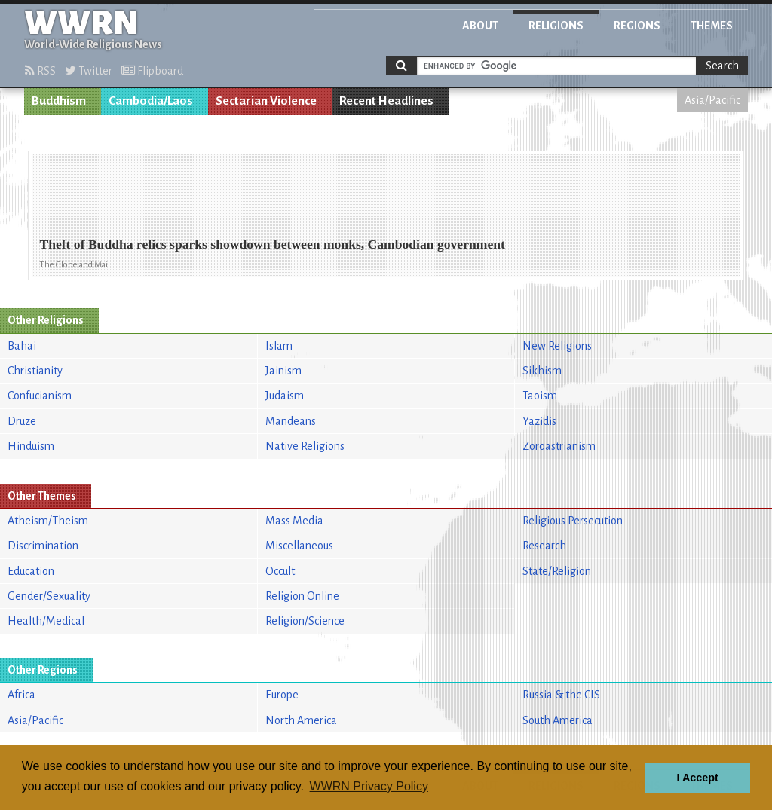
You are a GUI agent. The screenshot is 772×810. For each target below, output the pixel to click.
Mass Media (294, 521)
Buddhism (59, 101)
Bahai (22, 346)
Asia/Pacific (712, 100)
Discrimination (43, 545)
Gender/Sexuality (49, 596)
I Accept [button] (697, 778)
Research (544, 545)
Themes (712, 26)
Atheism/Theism (48, 521)
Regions (637, 26)
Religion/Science (305, 621)
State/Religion (556, 571)
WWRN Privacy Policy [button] (369, 786)
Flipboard (152, 71)
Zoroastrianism (559, 446)
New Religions (557, 346)
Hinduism (31, 446)
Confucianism (40, 396)
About (480, 26)
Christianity (35, 371)
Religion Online (302, 596)
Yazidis (539, 421)
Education (31, 571)
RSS (40, 71)
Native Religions (305, 446)
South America (557, 720)
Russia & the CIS (561, 695)
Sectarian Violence (266, 101)
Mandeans (290, 421)
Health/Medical (46, 621)
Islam (279, 346)
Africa (21, 695)
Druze (22, 421)
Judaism (284, 396)
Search (722, 66)
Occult (280, 571)
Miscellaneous (299, 545)
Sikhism (542, 371)
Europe (282, 695)
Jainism (283, 371)
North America (301, 720)
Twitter (88, 71)
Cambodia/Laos (151, 101)
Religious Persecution (572, 521)
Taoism (539, 396)
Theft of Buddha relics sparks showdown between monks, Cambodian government (272, 244)
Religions (556, 26)
